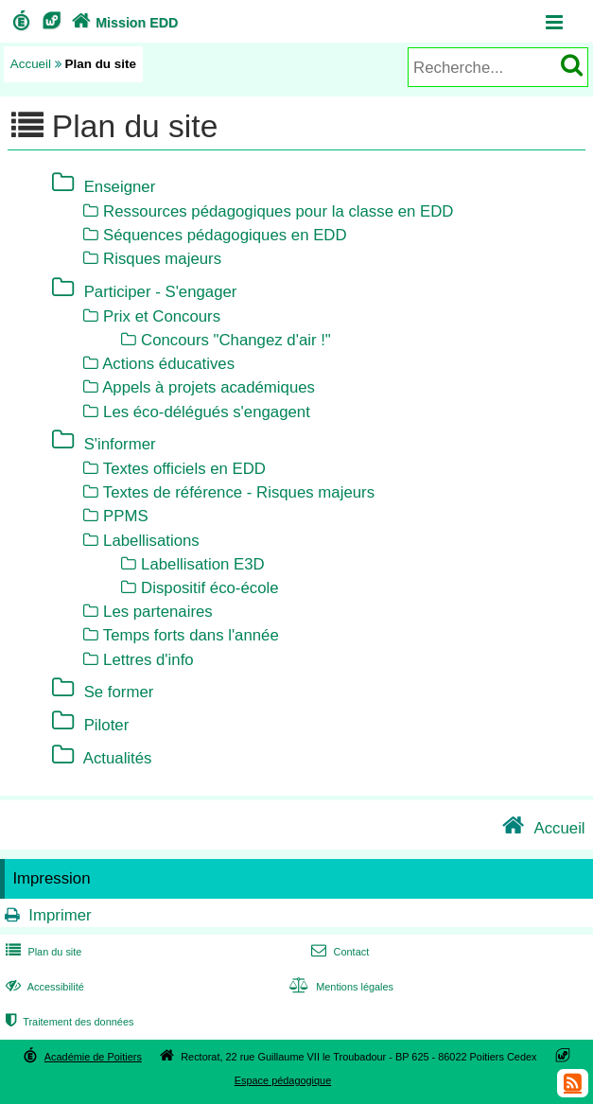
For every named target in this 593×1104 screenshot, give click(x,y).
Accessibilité (43, 986)
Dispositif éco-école (210, 588)
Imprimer (59, 915)
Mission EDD (123, 22)
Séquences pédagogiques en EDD (225, 235)
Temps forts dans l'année (191, 635)
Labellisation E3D (203, 564)
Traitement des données (67, 1021)
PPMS (125, 516)
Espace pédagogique (283, 1080)
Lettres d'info (148, 660)
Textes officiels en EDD (184, 469)
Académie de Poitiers (93, 1056)
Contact (338, 951)
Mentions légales (339, 986)
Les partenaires (158, 612)
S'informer (120, 443)
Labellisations (151, 541)
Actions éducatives (168, 364)
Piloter (107, 724)
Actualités (117, 758)
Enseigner (120, 186)
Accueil (30, 64)
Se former (119, 691)
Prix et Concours (161, 316)
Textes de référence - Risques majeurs (239, 492)
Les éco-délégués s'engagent (206, 412)
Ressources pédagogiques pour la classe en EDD (278, 211)
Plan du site (41, 951)
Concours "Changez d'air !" (236, 340)
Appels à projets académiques (208, 387)
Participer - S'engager (160, 291)
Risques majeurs (162, 259)
